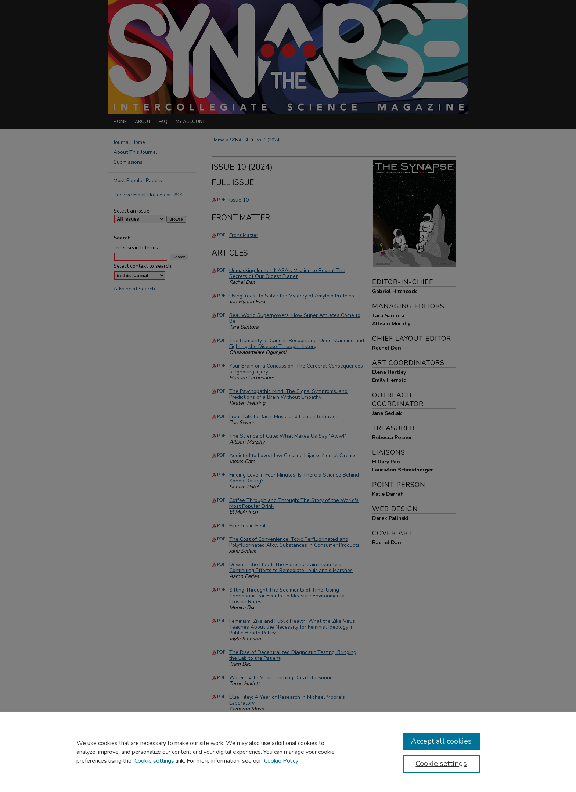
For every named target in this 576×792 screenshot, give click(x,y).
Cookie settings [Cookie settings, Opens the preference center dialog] (441, 764)
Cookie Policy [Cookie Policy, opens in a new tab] (281, 761)
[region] (288, 751)
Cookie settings (154, 761)
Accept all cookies (441, 741)
